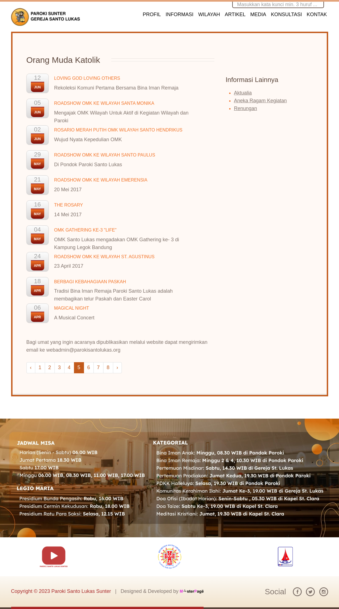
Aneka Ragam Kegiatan (260, 100)
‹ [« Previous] (31, 367)
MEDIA (258, 14)
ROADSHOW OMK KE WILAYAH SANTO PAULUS (104, 155)
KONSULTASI (286, 14)
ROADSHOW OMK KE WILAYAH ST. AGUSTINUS (104, 256)
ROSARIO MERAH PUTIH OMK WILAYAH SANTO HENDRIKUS (118, 130)
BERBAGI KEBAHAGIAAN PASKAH (90, 281)
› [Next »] (117, 367)
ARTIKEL (235, 14)
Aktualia (243, 93)
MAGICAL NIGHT (71, 308)
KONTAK (317, 14)
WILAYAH (209, 14)
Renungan (245, 108)
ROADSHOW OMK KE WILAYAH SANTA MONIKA (104, 103)
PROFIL (152, 14)
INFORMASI (180, 14)
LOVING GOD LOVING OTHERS (87, 78)
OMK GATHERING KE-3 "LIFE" (85, 230)
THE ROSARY (68, 205)
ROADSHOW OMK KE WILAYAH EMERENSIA (100, 180)
